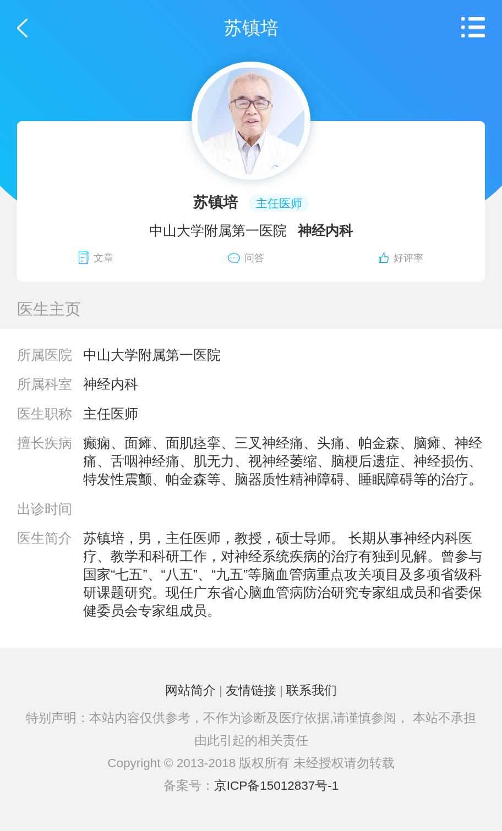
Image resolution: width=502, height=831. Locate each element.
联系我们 (311, 690)
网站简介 (190, 690)
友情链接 (251, 690)
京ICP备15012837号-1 (276, 786)
